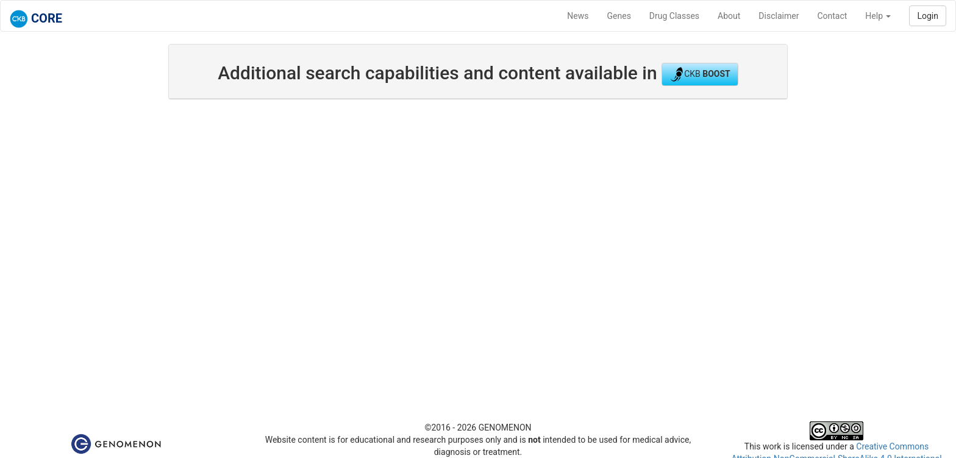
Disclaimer (778, 16)
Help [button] (878, 16)
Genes (619, 16)
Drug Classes (674, 16)
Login (927, 16)
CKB (699, 74)
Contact (832, 16)
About (729, 16)
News (577, 16)
